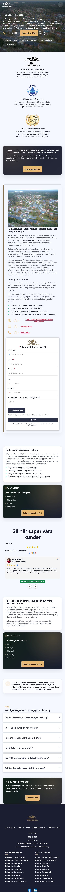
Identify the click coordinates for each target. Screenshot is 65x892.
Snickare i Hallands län (42, 863)
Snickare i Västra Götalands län (45, 860)
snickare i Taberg (45, 689)
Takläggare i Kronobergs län (14, 872)
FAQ (28, 827)
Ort (9, 380)
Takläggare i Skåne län (13, 866)
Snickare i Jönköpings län (43, 878)
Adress (11, 389)
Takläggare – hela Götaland (15, 857)
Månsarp (17, 685)
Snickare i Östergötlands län (44, 881)
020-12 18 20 (32, 837)
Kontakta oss (10, 827)
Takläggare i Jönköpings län (14, 878)
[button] (60, 4)
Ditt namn (12, 351)
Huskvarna (35, 685)
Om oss (21, 827)
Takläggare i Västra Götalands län (16, 860)
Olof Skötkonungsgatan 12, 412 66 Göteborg (32, 846)
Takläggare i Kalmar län (13, 875)
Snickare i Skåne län (42, 866)
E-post (11, 361)
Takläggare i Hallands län (13, 863)
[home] (7, 4)
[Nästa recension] (35, 586)
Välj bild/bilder (16, 412)
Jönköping (26, 685)
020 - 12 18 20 (12, 33)
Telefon (11, 370)
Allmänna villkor (54, 827)
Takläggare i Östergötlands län (15, 881)
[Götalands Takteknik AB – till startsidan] (32, 817)
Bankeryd (47, 685)
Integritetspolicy (38, 827)
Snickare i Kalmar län (42, 875)
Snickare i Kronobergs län (43, 872)
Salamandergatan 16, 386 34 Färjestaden (32, 843)
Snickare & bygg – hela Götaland (47, 857)
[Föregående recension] (30, 586)
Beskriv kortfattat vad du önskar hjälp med (24, 399)
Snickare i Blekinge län (42, 869)
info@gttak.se (32, 840)
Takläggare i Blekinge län (13, 869)
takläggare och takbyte (33, 682)
